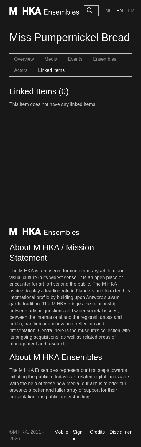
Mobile (61, 432)
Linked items (51, 70)
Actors (20, 70)
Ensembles (104, 59)
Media (51, 59)
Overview (24, 59)
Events (75, 59)
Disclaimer (120, 432)
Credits (97, 432)
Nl (109, 10)
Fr (131, 10)
